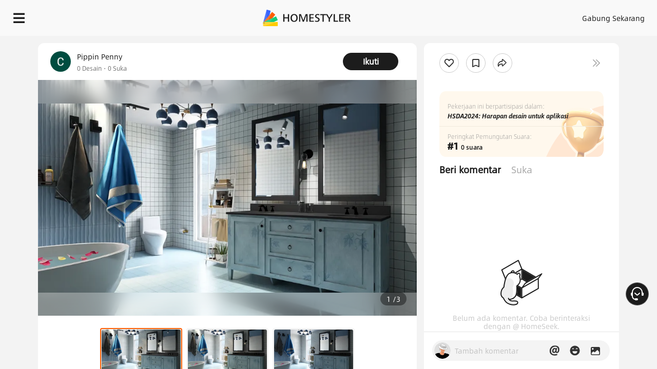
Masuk (443, 15)
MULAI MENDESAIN (604, 15)
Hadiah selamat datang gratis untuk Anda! (400, 41)
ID (538, 15)
